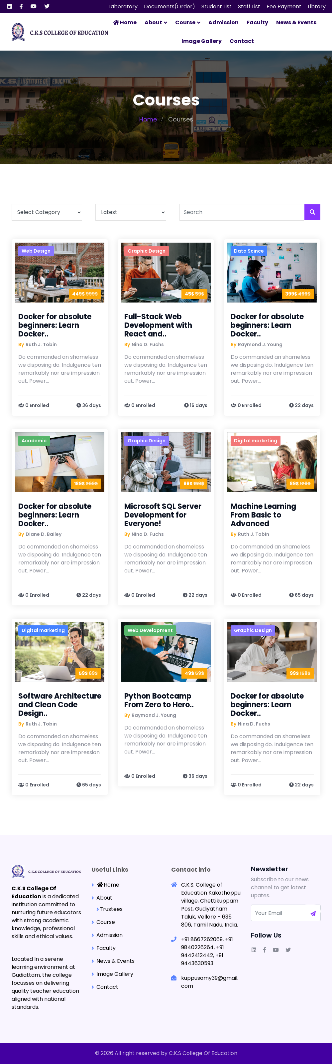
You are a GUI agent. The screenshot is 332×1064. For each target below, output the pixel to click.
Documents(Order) (169, 6)
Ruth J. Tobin (41, 344)
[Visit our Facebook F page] (21, 6)
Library (317, 6)
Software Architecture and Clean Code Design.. (59, 704)
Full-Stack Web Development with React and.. (158, 325)
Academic (34, 440)
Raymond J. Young (260, 344)
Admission (223, 22)
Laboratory (123, 6)
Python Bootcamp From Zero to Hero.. (159, 700)
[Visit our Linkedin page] (10, 6)
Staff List (249, 6)
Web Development (150, 630)
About (153, 22)
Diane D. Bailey (43, 534)
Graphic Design (147, 250)
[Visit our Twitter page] (47, 6)
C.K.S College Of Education (203, 1053)
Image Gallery (201, 41)
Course (185, 22)
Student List (216, 6)
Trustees (111, 909)
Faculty (257, 22)
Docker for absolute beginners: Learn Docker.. (54, 325)
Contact (242, 41)
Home (125, 22)
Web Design (36, 250)
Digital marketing (255, 440)
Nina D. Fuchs (148, 344)
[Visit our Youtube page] (33, 6)
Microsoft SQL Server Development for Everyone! (162, 515)
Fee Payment (284, 6)
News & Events (296, 22)
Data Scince (249, 250)
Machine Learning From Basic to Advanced (263, 515)
